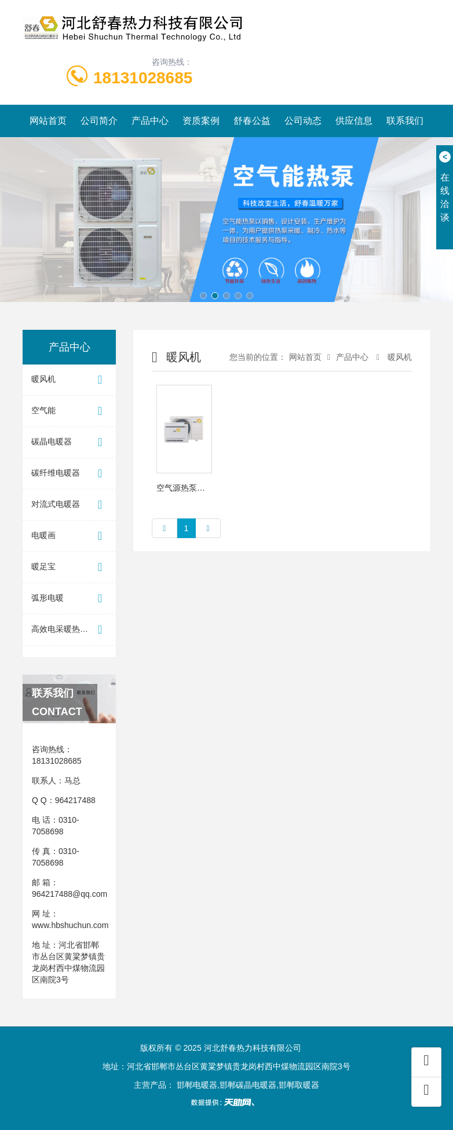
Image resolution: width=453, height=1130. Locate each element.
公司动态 (303, 121)
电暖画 (69, 536)
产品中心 (150, 121)
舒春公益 (252, 121)
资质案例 (201, 121)
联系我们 (404, 121)
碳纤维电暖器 (69, 473)
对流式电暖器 (69, 504)
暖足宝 (69, 567)
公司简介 (99, 121)
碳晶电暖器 (69, 442)
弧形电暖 (69, 598)
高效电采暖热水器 (69, 629)
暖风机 (69, 380)
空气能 (69, 411)
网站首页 (48, 121)
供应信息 (353, 121)
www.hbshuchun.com (70, 925)
